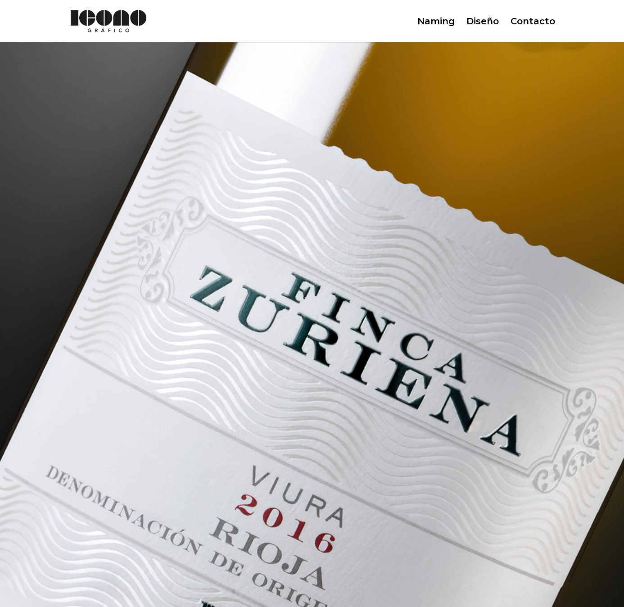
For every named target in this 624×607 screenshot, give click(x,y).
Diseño (482, 22)
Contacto (533, 22)
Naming (436, 22)
